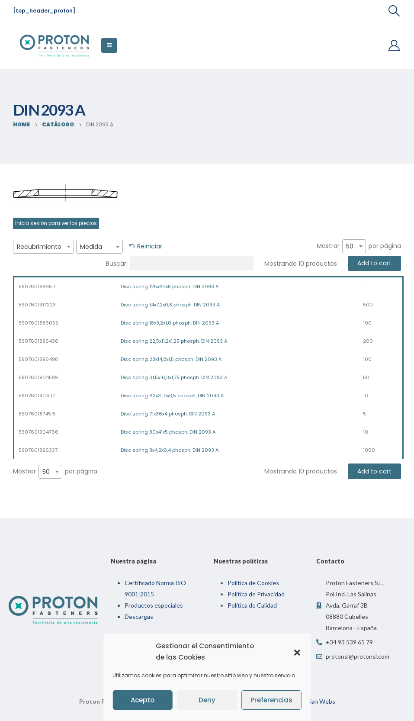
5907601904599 (38, 377)
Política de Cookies (253, 582)
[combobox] (43, 247)
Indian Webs (318, 701)
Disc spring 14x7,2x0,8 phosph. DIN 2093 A (170, 304)
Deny (207, 700)
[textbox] (43, 246)
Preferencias (271, 700)
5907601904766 (38, 431)
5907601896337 (38, 450)
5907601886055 (38, 322)
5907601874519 (37, 413)
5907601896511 (37, 286)
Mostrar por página (359, 246)
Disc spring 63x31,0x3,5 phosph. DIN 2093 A (172, 395)
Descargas (139, 616)
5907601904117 (37, 395)
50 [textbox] (349, 246)
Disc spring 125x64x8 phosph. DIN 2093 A (169, 286)
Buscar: (180, 263)
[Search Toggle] (394, 10)
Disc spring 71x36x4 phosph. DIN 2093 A (168, 413)
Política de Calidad (252, 605)
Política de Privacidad (256, 594)
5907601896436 (38, 341)
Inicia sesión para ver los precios (56, 223)
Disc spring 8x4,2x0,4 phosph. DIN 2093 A (169, 450)
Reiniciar (149, 246)
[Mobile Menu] (109, 45)
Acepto (142, 700)
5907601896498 (38, 359)
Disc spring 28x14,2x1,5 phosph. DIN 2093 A (171, 359)
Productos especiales (154, 605)
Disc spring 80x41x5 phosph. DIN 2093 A (168, 431)
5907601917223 (37, 304)
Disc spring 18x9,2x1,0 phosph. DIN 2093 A (170, 322)
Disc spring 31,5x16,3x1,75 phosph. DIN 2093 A (174, 377)
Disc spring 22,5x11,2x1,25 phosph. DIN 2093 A (174, 341)
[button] (297, 651)
